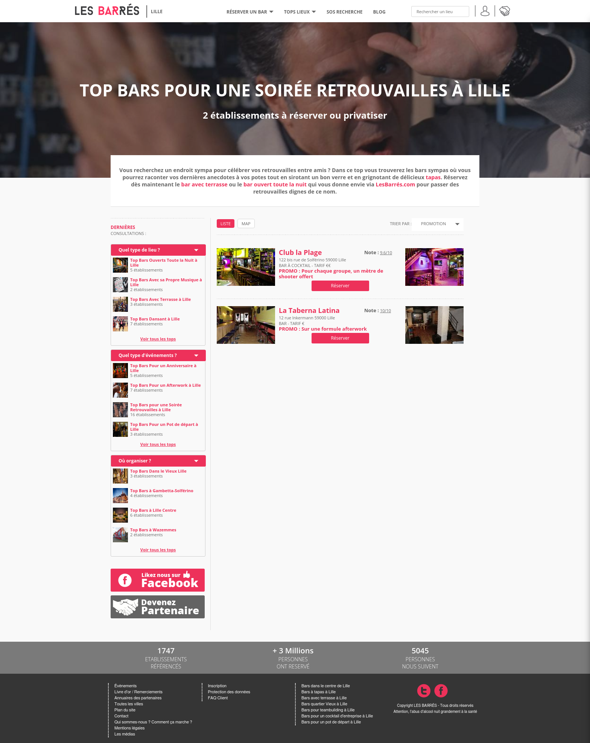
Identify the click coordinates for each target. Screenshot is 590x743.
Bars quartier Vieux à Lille (324, 704)
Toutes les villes (128, 704)
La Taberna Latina (309, 310)
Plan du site (124, 710)
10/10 (385, 310)
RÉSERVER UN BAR (250, 12)
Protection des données (229, 692)
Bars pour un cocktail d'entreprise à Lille (337, 716)
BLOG (379, 12)
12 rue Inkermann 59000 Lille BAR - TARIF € (323, 323)
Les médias (124, 734)
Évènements (125, 686)
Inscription (217, 686)
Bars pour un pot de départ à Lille (331, 722)
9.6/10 (386, 252)
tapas (433, 177)
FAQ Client (218, 698)
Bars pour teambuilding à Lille (327, 710)
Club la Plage (300, 252)
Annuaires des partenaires (137, 698)
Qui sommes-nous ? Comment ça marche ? (153, 722)
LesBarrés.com (395, 184)
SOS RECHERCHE (345, 12)
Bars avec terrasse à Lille (324, 698)
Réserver (340, 285)
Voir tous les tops (158, 339)
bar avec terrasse (204, 184)
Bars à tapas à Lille (318, 692)
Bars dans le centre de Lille (325, 686)
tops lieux (300, 12)
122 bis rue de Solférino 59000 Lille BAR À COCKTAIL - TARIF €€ (331, 268)
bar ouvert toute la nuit (275, 184)
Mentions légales (129, 728)
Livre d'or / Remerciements (138, 692)
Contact (121, 716)
